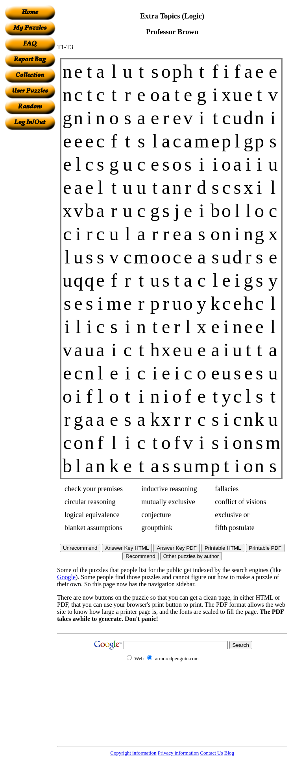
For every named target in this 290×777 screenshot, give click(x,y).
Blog (229, 753)
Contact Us (211, 753)
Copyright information (133, 753)
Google (66, 577)
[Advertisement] (30, 248)
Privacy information (178, 753)
